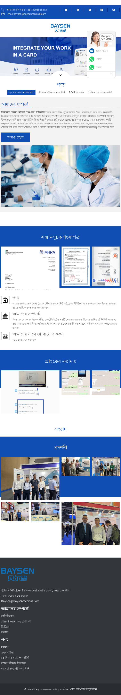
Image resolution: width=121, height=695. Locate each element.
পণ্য (16, 297)
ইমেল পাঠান (102, 51)
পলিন (99, 59)
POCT (5, 647)
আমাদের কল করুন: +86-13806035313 (27, 9)
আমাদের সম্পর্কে (26, 313)
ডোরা (99, 67)
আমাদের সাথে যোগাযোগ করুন (38, 334)
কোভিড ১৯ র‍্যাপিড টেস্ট (15, 657)
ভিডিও (5, 626)
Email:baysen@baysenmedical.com (26, 14)
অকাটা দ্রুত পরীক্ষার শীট (15, 668)
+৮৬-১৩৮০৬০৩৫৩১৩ (14, 595)
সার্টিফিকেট (7, 616)
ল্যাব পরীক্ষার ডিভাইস (13, 663)
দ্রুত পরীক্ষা (7, 652)
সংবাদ (4, 632)
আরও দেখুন (15, 137)
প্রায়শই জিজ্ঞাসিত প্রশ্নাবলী (16, 621)
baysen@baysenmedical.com (20, 601)
